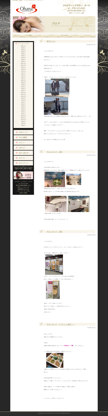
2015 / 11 (23, 94)
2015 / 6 (23, 104)
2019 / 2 (23, 53)
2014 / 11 (23, 117)
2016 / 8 (23, 82)
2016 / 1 (23, 90)
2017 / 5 (23, 73)
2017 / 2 (23, 76)
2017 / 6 (23, 71)
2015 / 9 (23, 98)
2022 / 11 (23, 45)
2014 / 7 (23, 125)
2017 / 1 (23, 78)
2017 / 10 (23, 65)
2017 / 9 (23, 67)
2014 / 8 (23, 123)
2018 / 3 (23, 61)
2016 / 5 (23, 86)
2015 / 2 (23, 111)
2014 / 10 (23, 119)
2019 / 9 (23, 49)
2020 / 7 (23, 47)
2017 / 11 (23, 63)
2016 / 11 (23, 80)
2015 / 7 (23, 102)
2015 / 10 (23, 96)
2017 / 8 (23, 69)
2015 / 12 (23, 92)
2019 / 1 (23, 55)
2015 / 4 (23, 107)
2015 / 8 (23, 100)
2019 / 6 (23, 51)
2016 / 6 (23, 84)
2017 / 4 (23, 74)
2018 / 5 (23, 59)
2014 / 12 (23, 115)
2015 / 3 (23, 109)
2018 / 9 (23, 57)
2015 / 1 (23, 113)
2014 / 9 (23, 121)
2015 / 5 (23, 105)
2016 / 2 (23, 88)
